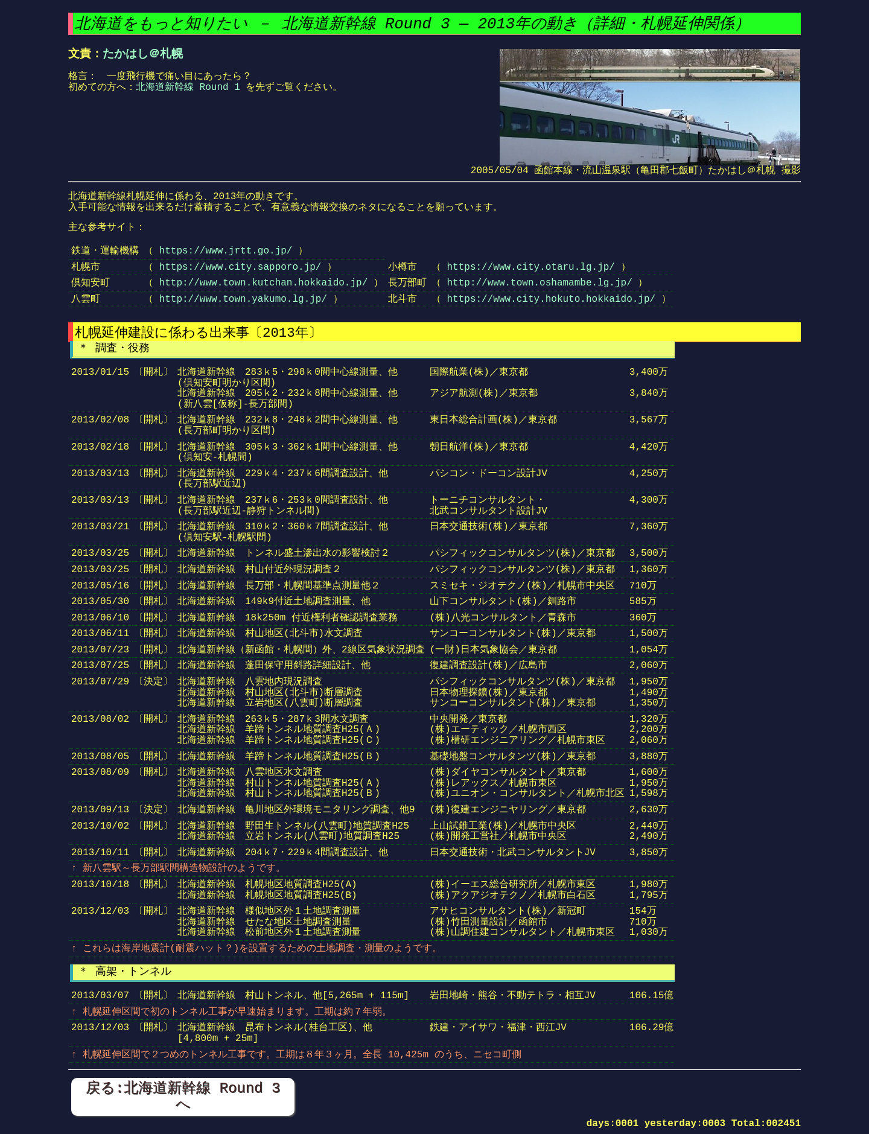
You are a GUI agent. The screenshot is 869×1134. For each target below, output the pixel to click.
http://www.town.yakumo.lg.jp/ (243, 299)
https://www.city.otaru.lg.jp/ (530, 267)
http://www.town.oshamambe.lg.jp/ (539, 283)
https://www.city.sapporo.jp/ (240, 267)
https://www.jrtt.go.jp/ (226, 251)
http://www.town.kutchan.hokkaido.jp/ (263, 283)
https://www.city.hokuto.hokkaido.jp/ (551, 299)
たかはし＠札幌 (143, 54)
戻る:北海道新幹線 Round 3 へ (183, 1096)
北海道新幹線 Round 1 (188, 87)
